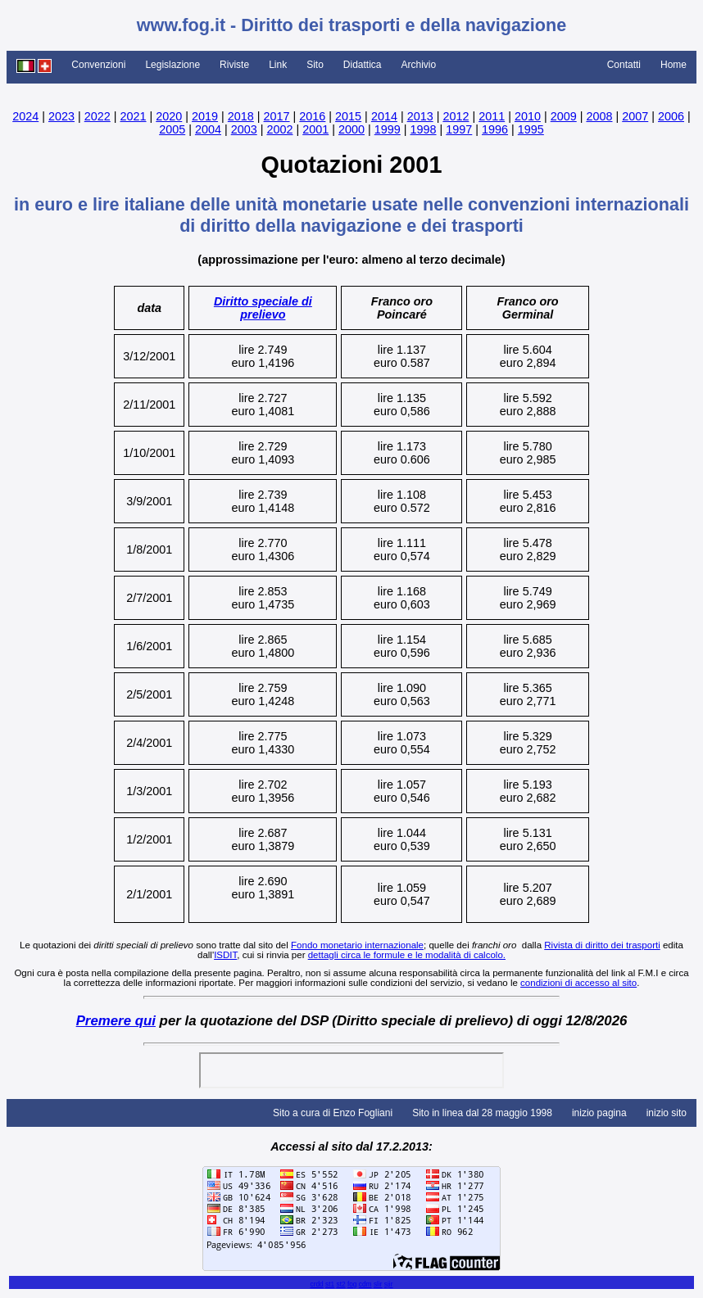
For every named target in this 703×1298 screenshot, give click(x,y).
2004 (208, 129)
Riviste (234, 64)
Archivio (419, 64)
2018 (241, 116)
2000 (351, 129)
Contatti (624, 64)
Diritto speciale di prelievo (263, 308)
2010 (528, 116)
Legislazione (172, 64)
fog (352, 1284)
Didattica (362, 64)
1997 (459, 129)
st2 (340, 1284)
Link (278, 64)
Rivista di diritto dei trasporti (602, 945)
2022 (97, 116)
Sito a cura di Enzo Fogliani (332, 1113)
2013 (420, 116)
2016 (312, 116)
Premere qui (116, 1021)
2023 (61, 116)
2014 (384, 116)
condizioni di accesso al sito (578, 983)
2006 (671, 116)
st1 (329, 1284)
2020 (169, 116)
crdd (316, 1284)
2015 (348, 116)
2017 (277, 116)
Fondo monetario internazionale (357, 945)
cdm (365, 1284)
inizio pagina (599, 1113)
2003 (244, 129)
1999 (387, 129)
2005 (172, 129)
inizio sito (666, 1113)
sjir (388, 1284)
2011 (491, 116)
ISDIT (225, 955)
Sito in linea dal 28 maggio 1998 (482, 1113)
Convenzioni (98, 64)
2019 (205, 116)
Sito (315, 64)
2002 (279, 129)
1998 (423, 129)
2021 (133, 116)
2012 (455, 116)
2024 (25, 116)
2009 (564, 116)
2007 (635, 116)
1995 (531, 129)
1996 (495, 129)
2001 (315, 129)
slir (378, 1284)
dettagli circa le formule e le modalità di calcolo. (407, 955)
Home (673, 64)
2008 (599, 116)
